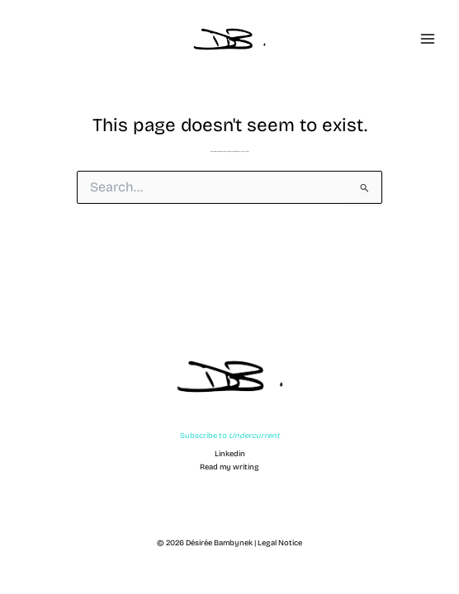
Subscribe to (230, 436)
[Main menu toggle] (427, 39)
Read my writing (229, 467)
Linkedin (230, 454)
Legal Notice (280, 543)
